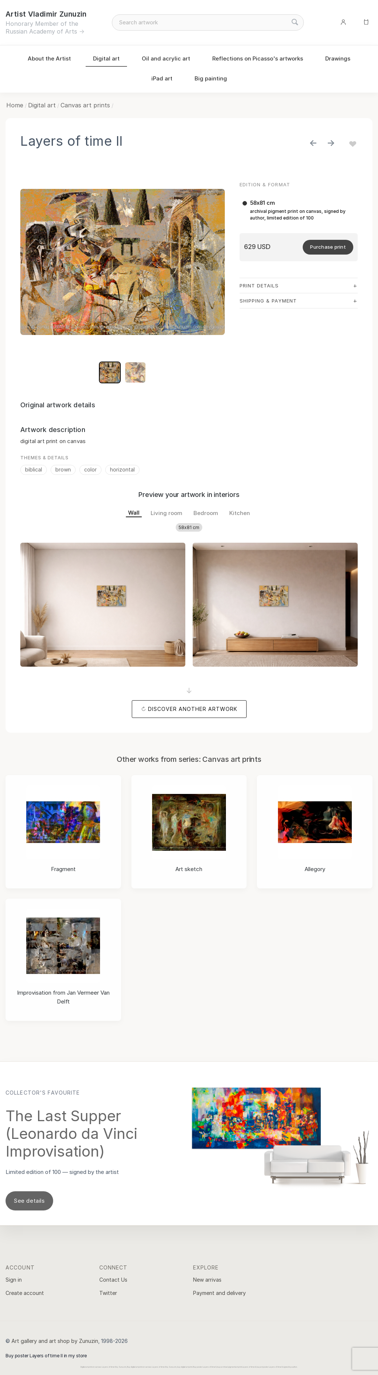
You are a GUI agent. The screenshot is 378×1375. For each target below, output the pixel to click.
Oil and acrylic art (166, 58)
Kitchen (239, 513)
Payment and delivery (219, 1293)
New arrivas (207, 1279)
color (90, 469)
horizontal (122, 469)
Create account (25, 1293)
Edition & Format (265, 184)
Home (14, 105)
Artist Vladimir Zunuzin (46, 14)
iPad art (161, 78)
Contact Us (113, 1279)
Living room (166, 513)
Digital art (106, 58)
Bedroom (205, 513)
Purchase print (328, 247)
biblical (33, 469)
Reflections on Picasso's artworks (257, 58)
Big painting (211, 78)
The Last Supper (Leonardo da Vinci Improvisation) (71, 1133)
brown (63, 469)
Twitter (108, 1293)
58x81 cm (189, 527)
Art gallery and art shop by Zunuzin (54, 1341)
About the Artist (49, 58)
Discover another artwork (192, 709)
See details (29, 1200)
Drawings (337, 58)
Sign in (14, 1279)
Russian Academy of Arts (41, 31)
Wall (134, 512)
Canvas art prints (85, 105)
